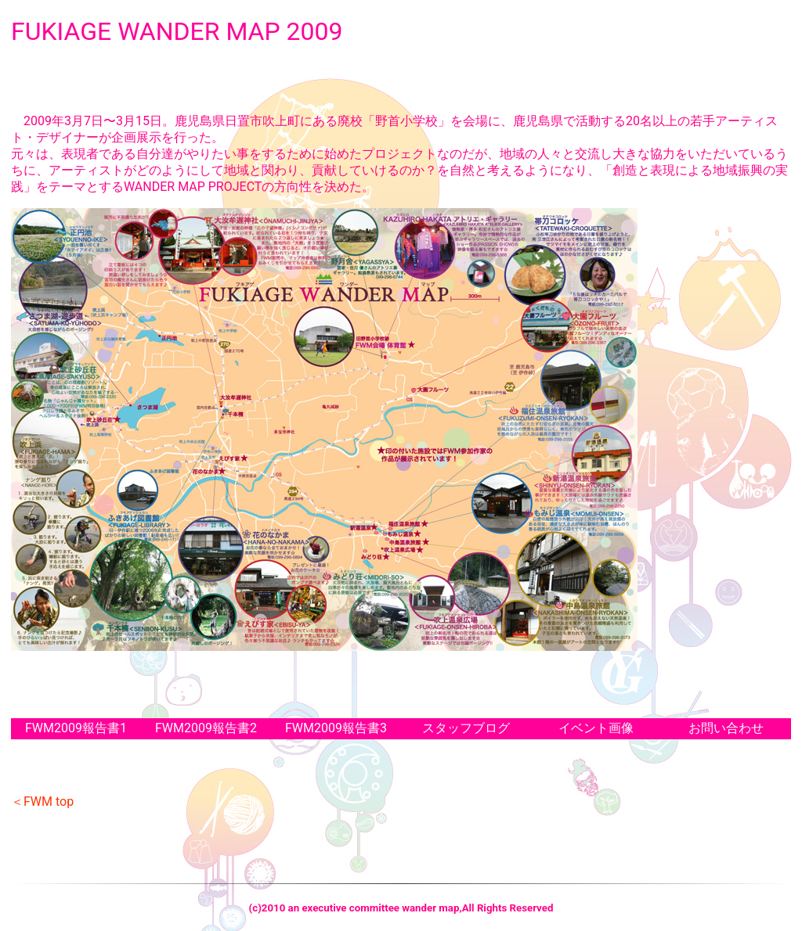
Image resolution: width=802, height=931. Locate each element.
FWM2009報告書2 (206, 728)
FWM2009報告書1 (76, 728)
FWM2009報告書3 (336, 728)
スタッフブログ (466, 728)
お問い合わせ (726, 728)
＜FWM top (42, 801)
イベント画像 (596, 728)
